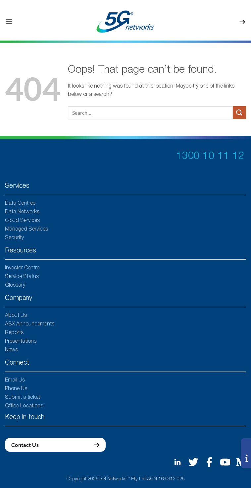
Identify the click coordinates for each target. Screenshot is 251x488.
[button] (9, 21)
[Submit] (239, 112)
